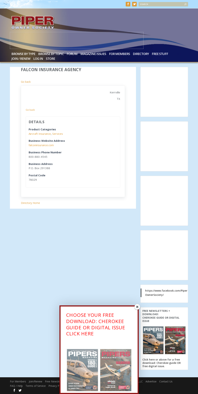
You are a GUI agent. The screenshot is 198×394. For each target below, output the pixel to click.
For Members (119, 54)
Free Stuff (160, 54)
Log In (38, 58)
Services (57, 133)
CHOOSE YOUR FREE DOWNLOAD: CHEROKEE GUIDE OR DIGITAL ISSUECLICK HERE (95, 325)
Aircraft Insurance (40, 133)
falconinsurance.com (41, 145)
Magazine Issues (93, 54)
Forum (72, 54)
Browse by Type (23, 54)
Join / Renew (20, 58)
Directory (141, 54)
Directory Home (30, 202)
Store (50, 58)
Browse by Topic (51, 54)
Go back (26, 81)
